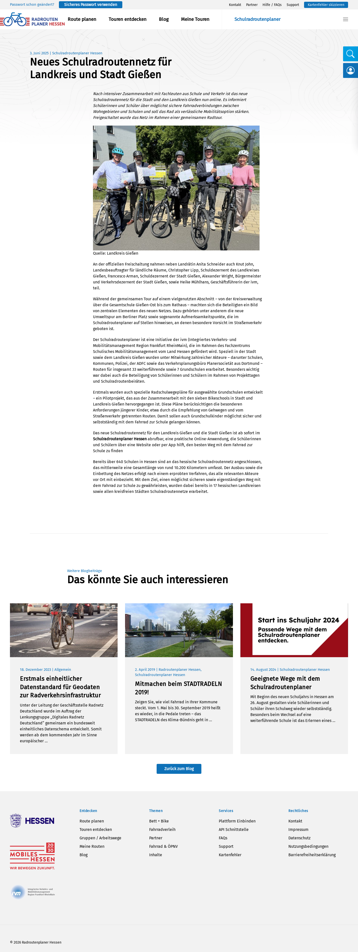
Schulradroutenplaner (257, 19)
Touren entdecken (127, 19)
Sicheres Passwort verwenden (90, 4)
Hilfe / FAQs (272, 5)
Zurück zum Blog (179, 768)
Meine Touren (195, 19)
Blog (164, 19)
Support (293, 5)
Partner (252, 5)
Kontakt (235, 5)
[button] (345, 19)
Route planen (82, 19)
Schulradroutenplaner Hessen (77, 53)
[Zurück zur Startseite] (32, 19)
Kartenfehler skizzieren (326, 5)
